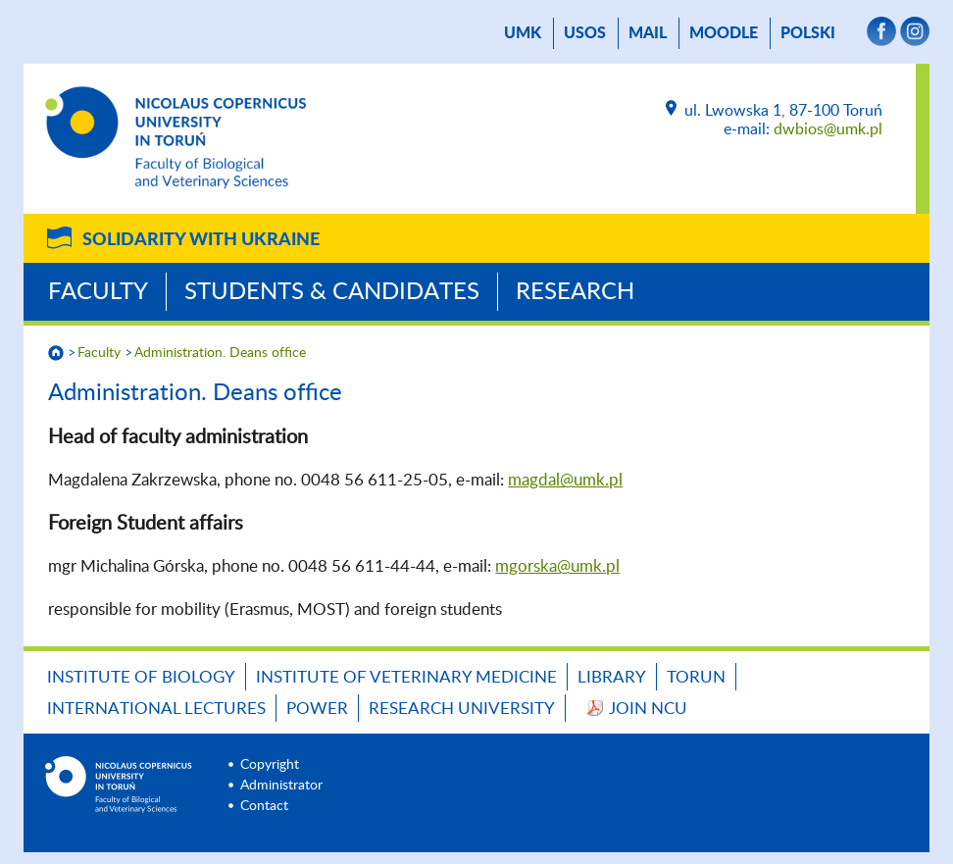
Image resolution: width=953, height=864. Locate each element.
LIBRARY (611, 677)
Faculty (98, 292)
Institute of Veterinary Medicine (406, 677)
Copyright (269, 765)
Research (575, 292)
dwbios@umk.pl (828, 129)
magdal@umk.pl (565, 480)
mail (647, 33)
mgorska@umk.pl (557, 566)
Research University (462, 708)
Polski (807, 33)
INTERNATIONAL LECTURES (156, 708)
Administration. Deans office (220, 353)
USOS (585, 33)
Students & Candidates (331, 292)
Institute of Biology (141, 677)
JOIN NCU (648, 708)
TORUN (696, 677)
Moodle (723, 33)
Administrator (281, 785)
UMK (522, 33)
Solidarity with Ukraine (201, 240)
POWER (317, 708)
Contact (264, 806)
